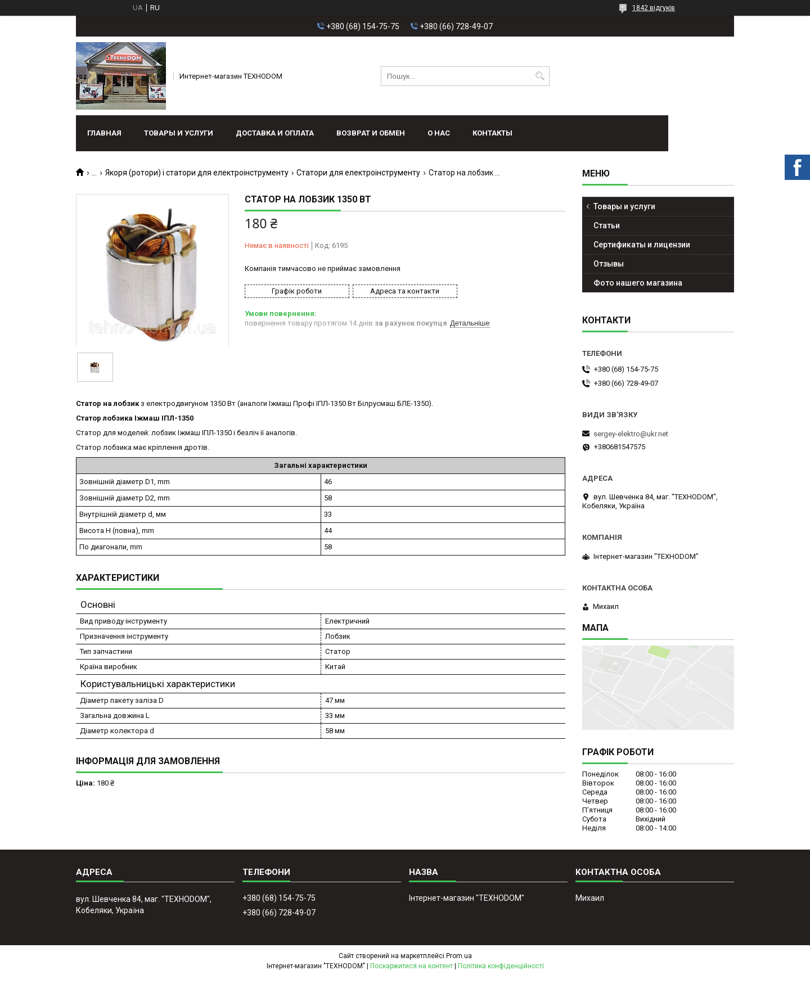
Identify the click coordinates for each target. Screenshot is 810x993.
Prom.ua (459, 956)
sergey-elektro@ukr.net (630, 434)
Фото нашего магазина (637, 282)
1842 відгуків (653, 8)
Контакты (492, 133)
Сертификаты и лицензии (641, 244)
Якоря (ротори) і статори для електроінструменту (197, 172)
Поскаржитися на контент (411, 966)
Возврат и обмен (370, 133)
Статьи (606, 225)
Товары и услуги (178, 133)
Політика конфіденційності (501, 966)
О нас (439, 133)
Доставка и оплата (275, 133)
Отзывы (608, 263)
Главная (104, 133)
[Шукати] (540, 76)
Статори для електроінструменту (358, 172)
